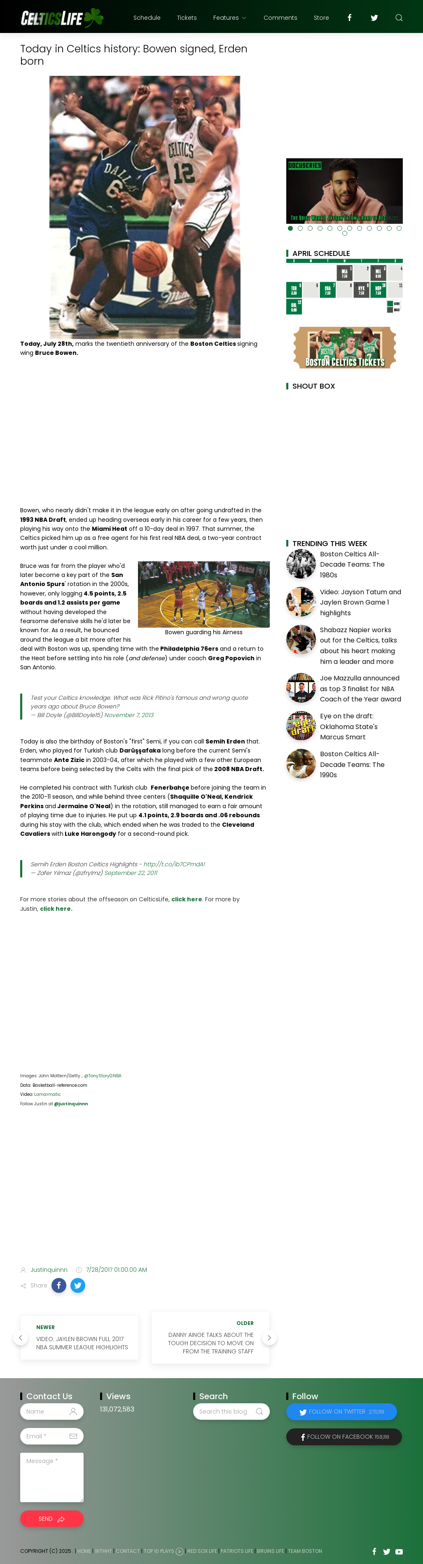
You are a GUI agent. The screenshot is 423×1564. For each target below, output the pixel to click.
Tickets (187, 18)
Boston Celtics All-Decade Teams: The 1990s (352, 764)
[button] (58, 1285)
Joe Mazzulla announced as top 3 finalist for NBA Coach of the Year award (360, 688)
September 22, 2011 (130, 873)
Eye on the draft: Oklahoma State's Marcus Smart (349, 726)
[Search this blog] (231, 1411)
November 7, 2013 (128, 715)
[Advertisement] (145, 1194)
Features (230, 18)
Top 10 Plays (159, 1551)
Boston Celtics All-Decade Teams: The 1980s (352, 564)
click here (186, 899)
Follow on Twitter (346, 1411)
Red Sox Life (202, 1551)
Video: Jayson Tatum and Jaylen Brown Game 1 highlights (360, 602)
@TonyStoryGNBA (103, 1076)
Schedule (147, 18)
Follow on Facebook (348, 1437)
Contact (128, 1551)
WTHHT (103, 1551)
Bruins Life (270, 1551)
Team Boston (305, 1551)
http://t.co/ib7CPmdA (173, 864)
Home (84, 1551)
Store (321, 18)
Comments (280, 18)
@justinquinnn (70, 1104)
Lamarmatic (47, 1094)
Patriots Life (237, 1551)
